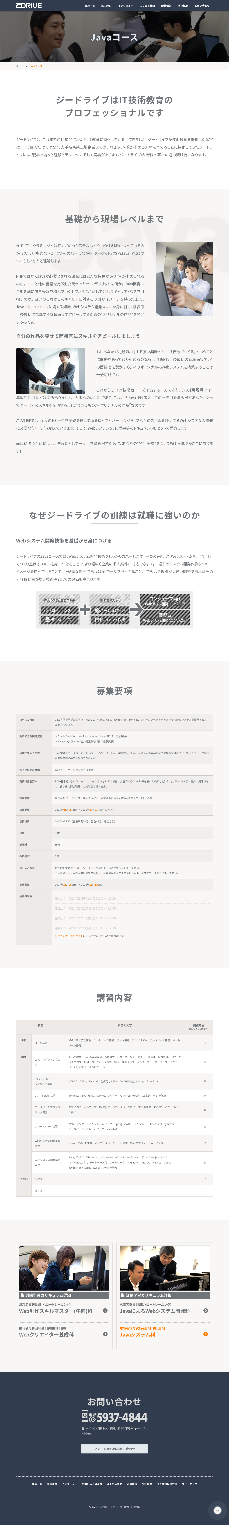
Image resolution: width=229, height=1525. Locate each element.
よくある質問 (147, 5)
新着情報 (166, 5)
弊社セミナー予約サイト (69, 936)
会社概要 (183, 5)
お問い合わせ (202, 5)
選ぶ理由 (106, 5)
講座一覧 (90, 5)
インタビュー (125, 5)
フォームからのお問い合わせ (114, 1448)
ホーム (20, 66)
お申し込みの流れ (92, 1484)
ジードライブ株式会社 (29, 5)
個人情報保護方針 (167, 1484)
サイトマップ (189, 1484)
